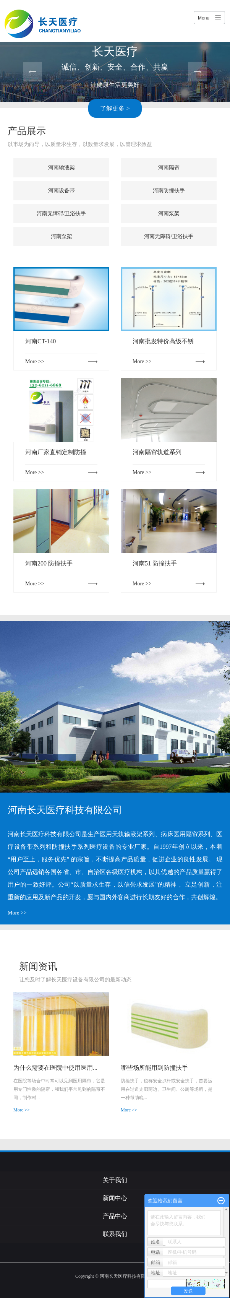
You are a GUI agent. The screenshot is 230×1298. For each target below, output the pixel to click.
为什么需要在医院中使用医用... (55, 1067)
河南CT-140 (40, 341)
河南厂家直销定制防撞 (55, 452)
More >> (34, 361)
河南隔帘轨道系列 (157, 452)
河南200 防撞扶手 (49, 563)
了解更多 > (115, 108)
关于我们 (115, 1180)
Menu (203, 18)
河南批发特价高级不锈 (163, 341)
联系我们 (115, 1234)
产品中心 (115, 1216)
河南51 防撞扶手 (155, 563)
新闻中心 (115, 1198)
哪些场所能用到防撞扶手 (154, 1067)
